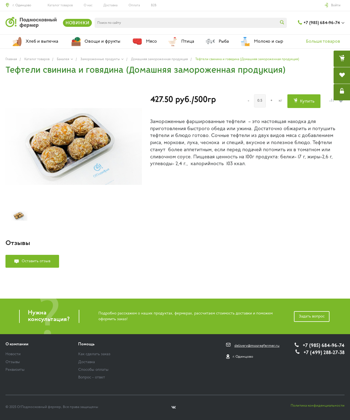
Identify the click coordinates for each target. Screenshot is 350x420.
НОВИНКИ (77, 22)
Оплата (134, 5)
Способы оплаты (93, 370)
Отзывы (12, 362)
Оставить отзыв (36, 261)
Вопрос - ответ (91, 377)
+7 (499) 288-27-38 (324, 352)
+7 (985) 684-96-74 (322, 23)
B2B (153, 5)
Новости (13, 354)
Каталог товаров (60, 5)
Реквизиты (15, 370)
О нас (88, 5)
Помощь (86, 344)
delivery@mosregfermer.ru (256, 346)
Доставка (110, 5)
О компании (16, 344)
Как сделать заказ (94, 354)
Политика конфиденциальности (318, 405)
